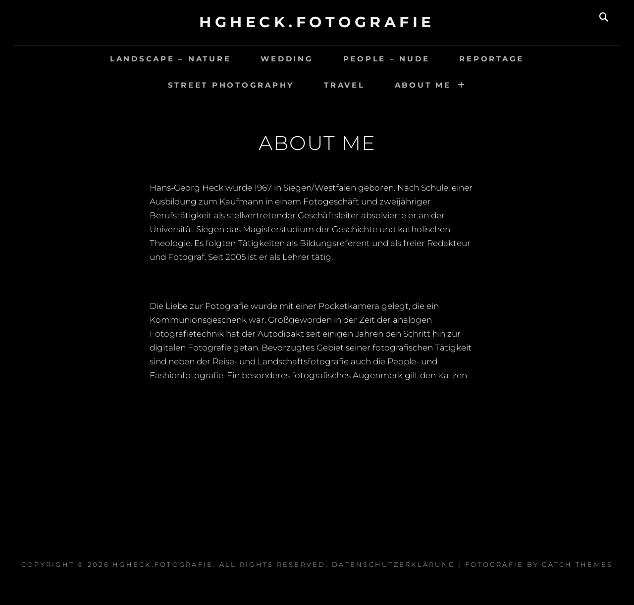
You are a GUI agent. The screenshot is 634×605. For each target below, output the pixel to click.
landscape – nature (170, 58)
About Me (423, 85)
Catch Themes (577, 564)
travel (344, 85)
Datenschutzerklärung (393, 564)
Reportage (491, 58)
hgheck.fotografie (317, 22)
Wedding (287, 58)
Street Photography (231, 85)
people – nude (386, 58)
